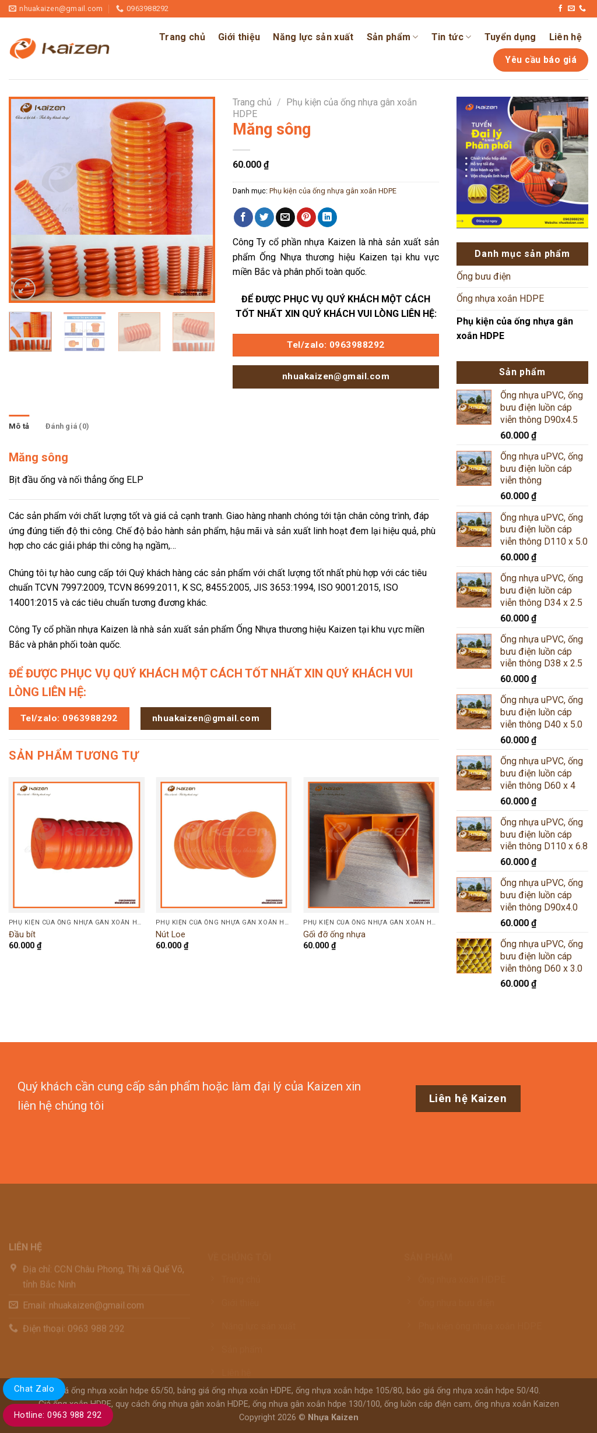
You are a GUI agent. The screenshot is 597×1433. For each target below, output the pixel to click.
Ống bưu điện (483, 276)
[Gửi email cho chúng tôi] (571, 9)
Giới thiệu (239, 37)
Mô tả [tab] (19, 426)
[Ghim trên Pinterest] (306, 217)
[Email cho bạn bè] (285, 217)
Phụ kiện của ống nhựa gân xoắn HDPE (332, 190)
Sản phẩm (393, 37)
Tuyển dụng (510, 37)
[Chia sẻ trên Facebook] (243, 217)
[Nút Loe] (224, 845)
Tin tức (451, 37)
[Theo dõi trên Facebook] (560, 9)
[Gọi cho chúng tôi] (582, 9)
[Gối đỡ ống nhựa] (371, 845)
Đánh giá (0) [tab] (67, 426)
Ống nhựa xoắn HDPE (500, 298)
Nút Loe (170, 935)
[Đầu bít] (77, 845)
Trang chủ (182, 37)
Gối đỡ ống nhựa (334, 935)
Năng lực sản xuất (313, 37)
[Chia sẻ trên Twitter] (264, 217)
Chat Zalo (34, 1388)
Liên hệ (565, 37)
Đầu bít (22, 935)
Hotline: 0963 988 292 (58, 1415)
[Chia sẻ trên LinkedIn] (327, 217)
